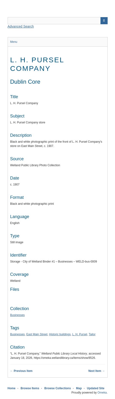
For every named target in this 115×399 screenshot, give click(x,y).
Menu (13, 42)
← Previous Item (21, 371)
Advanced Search (21, 26)
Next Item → (96, 371)
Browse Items (30, 388)
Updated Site (95, 388)
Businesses (17, 315)
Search (104, 20)
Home (11, 388)
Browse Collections (57, 388)
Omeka (102, 392)
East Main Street (37, 334)
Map (79, 388)
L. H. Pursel (79, 334)
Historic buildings (60, 334)
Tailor (92, 334)
